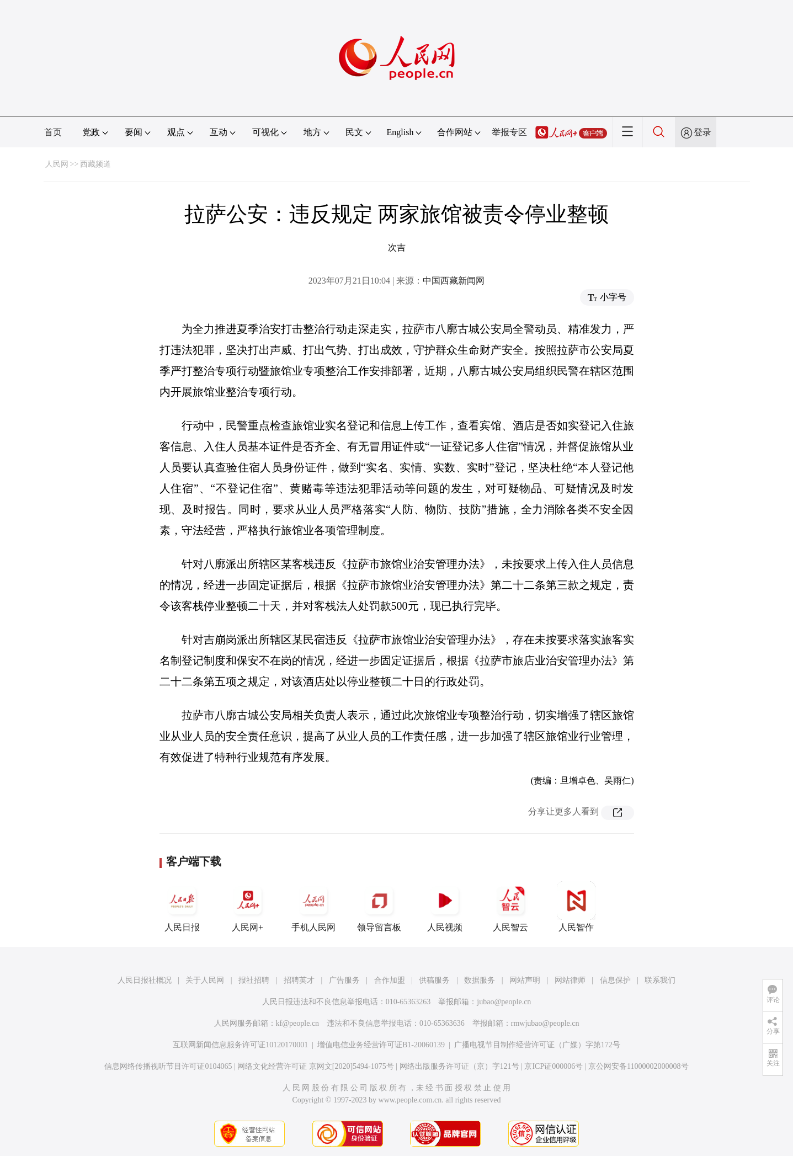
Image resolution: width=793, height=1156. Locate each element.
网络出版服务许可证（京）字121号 (459, 1066)
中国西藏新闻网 (454, 280)
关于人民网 (204, 980)
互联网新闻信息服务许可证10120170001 (240, 1045)
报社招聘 (253, 980)
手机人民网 (313, 906)
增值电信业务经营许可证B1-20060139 (381, 1045)
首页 (53, 132)
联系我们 (660, 980)
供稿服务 (434, 980)
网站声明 (524, 980)
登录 (702, 132)
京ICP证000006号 (553, 1066)
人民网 (56, 164)
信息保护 (615, 980)
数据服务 (479, 980)
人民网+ (247, 906)
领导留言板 (379, 906)
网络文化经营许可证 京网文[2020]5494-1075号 (315, 1066)
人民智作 (576, 906)
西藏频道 (95, 164)
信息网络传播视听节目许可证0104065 (168, 1066)
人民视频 (444, 906)
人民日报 (182, 906)
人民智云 (510, 906)
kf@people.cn (298, 1023)
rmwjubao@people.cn (545, 1023)
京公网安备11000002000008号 (638, 1066)
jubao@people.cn (504, 1002)
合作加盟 (389, 980)
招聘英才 (299, 980)
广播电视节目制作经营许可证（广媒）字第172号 (537, 1045)
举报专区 (509, 132)
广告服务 (344, 980)
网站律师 (570, 980)
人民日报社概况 (145, 980)
